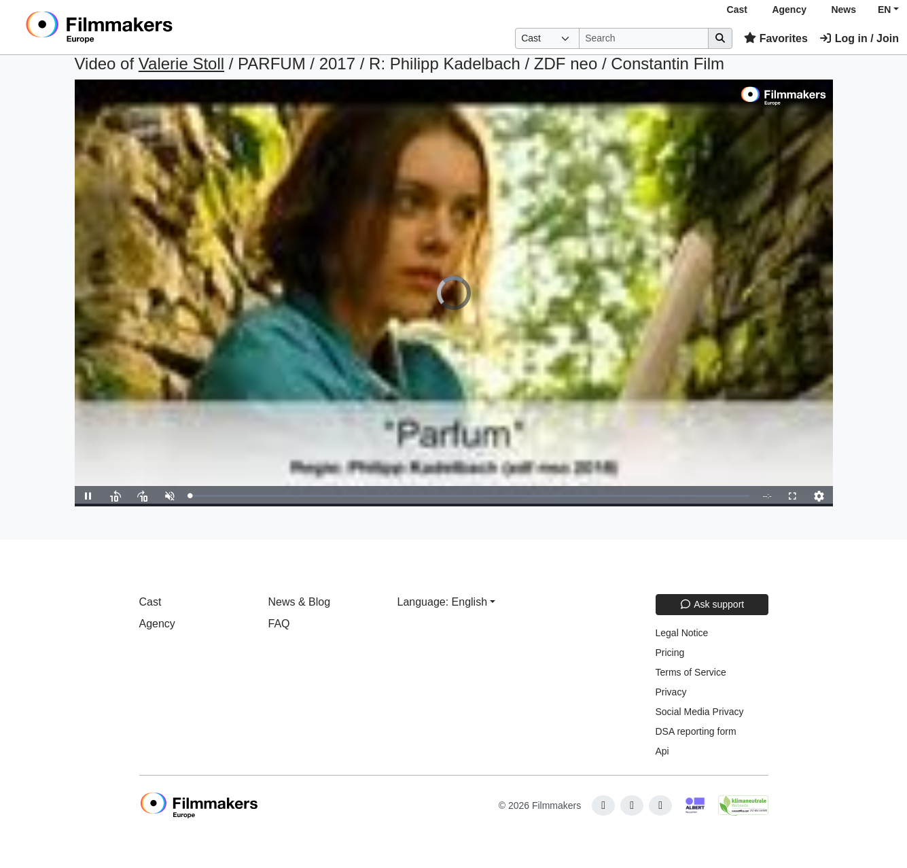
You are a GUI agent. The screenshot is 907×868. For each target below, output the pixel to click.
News (843, 9)
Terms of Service (691, 672)
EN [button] (884, 9)
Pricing (670, 652)
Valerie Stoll (181, 63)
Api (662, 751)
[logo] (132, 27)
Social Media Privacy (700, 711)
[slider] (469, 496)
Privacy (671, 692)
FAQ (279, 623)
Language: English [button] (442, 602)
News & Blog (299, 602)
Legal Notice (682, 632)
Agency (789, 9)
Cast (737, 9)
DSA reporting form (696, 731)
